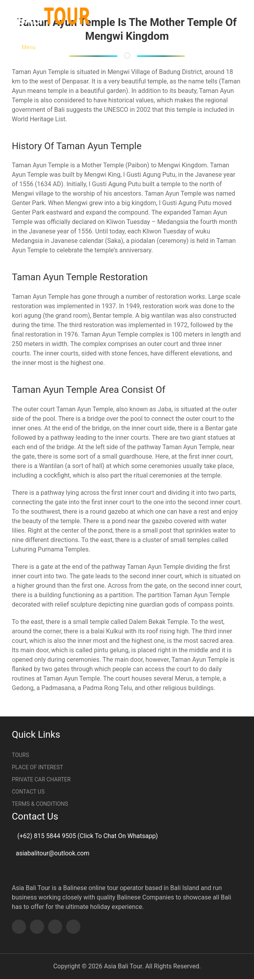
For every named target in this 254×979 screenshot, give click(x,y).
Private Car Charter (41, 779)
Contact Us (28, 791)
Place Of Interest (37, 767)
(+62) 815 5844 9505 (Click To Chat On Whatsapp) (87, 836)
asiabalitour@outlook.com (52, 853)
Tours (20, 755)
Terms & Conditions (40, 804)
